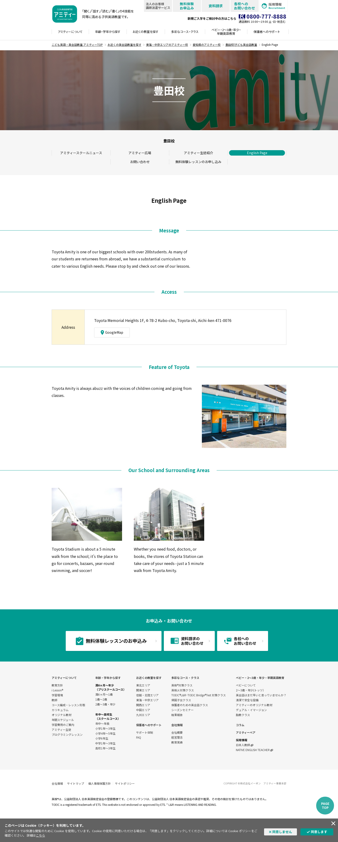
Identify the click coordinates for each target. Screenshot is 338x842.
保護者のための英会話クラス (189, 705)
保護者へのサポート (148, 725)
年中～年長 (102, 723)
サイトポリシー (125, 783)
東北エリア (143, 685)
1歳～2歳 (101, 699)
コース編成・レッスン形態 (68, 705)
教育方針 (57, 685)
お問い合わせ (140, 161)
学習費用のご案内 (63, 725)
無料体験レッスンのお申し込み (198, 161)
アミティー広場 (139, 152)
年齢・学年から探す (108, 678)
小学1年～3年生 (105, 728)
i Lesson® (57, 690)
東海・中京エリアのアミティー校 (167, 45)
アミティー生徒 (61, 730)
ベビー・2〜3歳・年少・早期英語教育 (260, 678)
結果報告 (177, 715)
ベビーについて (246, 685)
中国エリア (143, 710)
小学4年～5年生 (105, 733)
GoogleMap (112, 332)
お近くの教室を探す (148, 678)
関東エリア (143, 690)
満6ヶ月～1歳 (104, 694)
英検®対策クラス (181, 685)
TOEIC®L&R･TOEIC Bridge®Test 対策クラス (198, 695)
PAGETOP (325, 805)
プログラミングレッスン (67, 734)
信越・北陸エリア (147, 695)
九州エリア (143, 715)
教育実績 (177, 742)
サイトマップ (75, 783)
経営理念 (177, 737)
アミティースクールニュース (81, 152)
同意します (319, 831)
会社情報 (177, 725)
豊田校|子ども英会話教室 (241, 45)
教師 (54, 700)
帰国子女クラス (181, 700)
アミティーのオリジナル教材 (254, 705)
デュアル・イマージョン (251, 710)
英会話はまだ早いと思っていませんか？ (261, 695)
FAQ (138, 737)
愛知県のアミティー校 (207, 45)
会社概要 (177, 732)
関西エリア (143, 705)
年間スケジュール (63, 720)
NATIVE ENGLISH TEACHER (254, 750)
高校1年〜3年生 (105, 748)
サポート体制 (144, 732)
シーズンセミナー (182, 710)
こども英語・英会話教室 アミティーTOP (77, 45)
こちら (40, 835)
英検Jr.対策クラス (182, 690)
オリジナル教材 (61, 715)
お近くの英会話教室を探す (124, 45)
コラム (240, 725)
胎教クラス (243, 715)
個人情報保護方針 (99, 783)
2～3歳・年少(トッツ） (250, 690)
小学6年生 (101, 738)
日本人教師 (244, 745)
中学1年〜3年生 (105, 743)
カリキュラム (60, 710)
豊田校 (169, 141)
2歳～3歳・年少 (105, 704)
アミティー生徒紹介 (198, 152)
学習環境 (57, 695)
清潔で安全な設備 (247, 700)
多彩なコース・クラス (185, 678)
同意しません (282, 831)
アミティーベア (245, 732)
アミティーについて (64, 678)
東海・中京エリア (147, 700)
